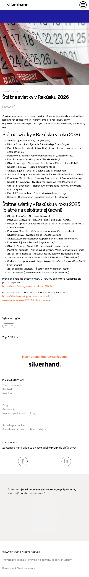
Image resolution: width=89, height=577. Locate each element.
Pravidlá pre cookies (14, 425)
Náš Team (8, 393)
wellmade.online (27, 568)
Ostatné (9, 107)
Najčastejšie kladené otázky (18, 413)
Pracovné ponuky (12, 385)
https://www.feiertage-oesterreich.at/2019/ (27, 286)
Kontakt (7, 388)
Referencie (8, 409)
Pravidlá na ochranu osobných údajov (24, 429)
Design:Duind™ (10, 568)
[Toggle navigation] (83, 4)
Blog (5, 405)
